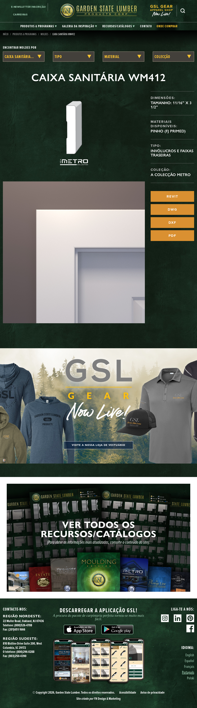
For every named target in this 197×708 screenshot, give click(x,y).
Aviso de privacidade (152, 692)
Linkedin (177, 618)
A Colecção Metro (171, 174)
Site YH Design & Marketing (98, 698)
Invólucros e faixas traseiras (172, 153)
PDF (172, 235)
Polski (190, 678)
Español (189, 660)
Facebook (190, 628)
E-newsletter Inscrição (28, 7)
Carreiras (20, 14)
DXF (172, 222)
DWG (172, 209)
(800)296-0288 (25, 651)
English (189, 654)
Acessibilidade (127, 692)
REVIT (172, 196)
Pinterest (190, 618)
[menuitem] (163, 11)
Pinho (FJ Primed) (168, 131)
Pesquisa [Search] (183, 11)
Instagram (165, 618)
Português (188, 672)
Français (189, 666)
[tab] (38, 26)
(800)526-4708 (23, 625)
